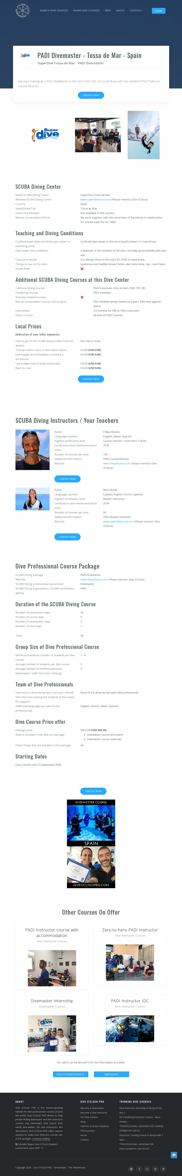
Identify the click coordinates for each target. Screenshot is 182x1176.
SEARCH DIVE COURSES (54, 10)
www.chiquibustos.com (116, 463)
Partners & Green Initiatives (94, 1126)
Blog (82, 1121)
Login (158, 11)
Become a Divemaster (92, 1108)
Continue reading (41, 1138)
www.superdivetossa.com (95, 199)
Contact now (91, 95)
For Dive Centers (89, 1117)
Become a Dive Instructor (93, 1112)
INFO (108, 10)
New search (111, 1074)
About (83, 1135)
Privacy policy (87, 1130)
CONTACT (136, 10)
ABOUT (120, 10)
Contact (84, 1139)
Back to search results (70, 1074)
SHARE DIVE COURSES (86, 10)
